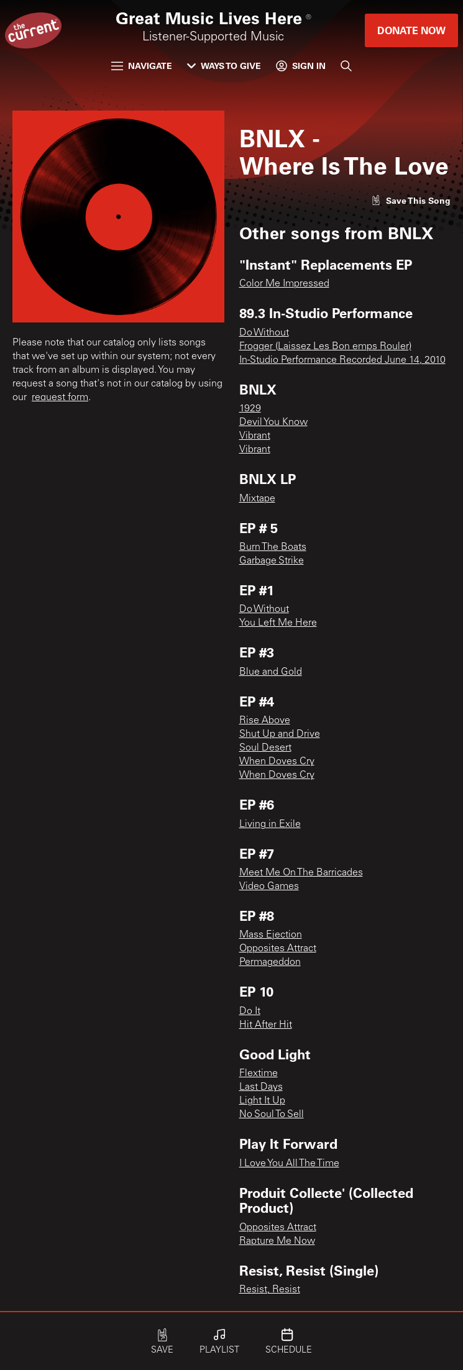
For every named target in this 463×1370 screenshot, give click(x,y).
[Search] (346, 66)
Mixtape (257, 499)
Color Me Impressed (284, 284)
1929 (250, 409)
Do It (249, 1011)
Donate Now (411, 30)
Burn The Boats (272, 547)
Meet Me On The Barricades (301, 873)
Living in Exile (270, 824)
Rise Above (264, 721)
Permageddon (270, 962)
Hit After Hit (265, 1025)
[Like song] (411, 200)
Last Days (261, 1087)
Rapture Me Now (277, 1241)
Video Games (269, 887)
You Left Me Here (278, 623)
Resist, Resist (269, 1290)
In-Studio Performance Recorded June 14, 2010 (342, 360)
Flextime (258, 1074)
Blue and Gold (270, 672)
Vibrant (254, 436)
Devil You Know (273, 422)
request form (60, 398)
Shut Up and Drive (279, 734)
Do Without (264, 333)
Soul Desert (265, 748)
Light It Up (262, 1101)
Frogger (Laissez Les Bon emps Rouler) (325, 347)
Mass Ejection (270, 935)
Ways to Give (224, 65)
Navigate (141, 65)
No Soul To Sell (271, 1115)
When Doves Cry (276, 762)
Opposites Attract (277, 949)
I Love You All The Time (289, 1164)
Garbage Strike (271, 561)
